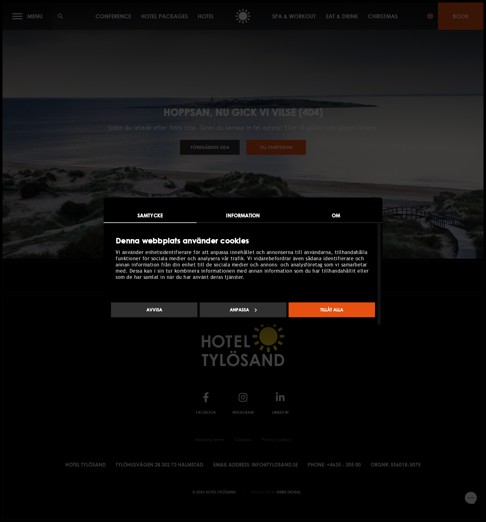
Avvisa (154, 309)
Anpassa (243, 309)
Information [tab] (243, 215)
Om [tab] (336, 215)
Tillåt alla (331, 309)
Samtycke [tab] (150, 215)
